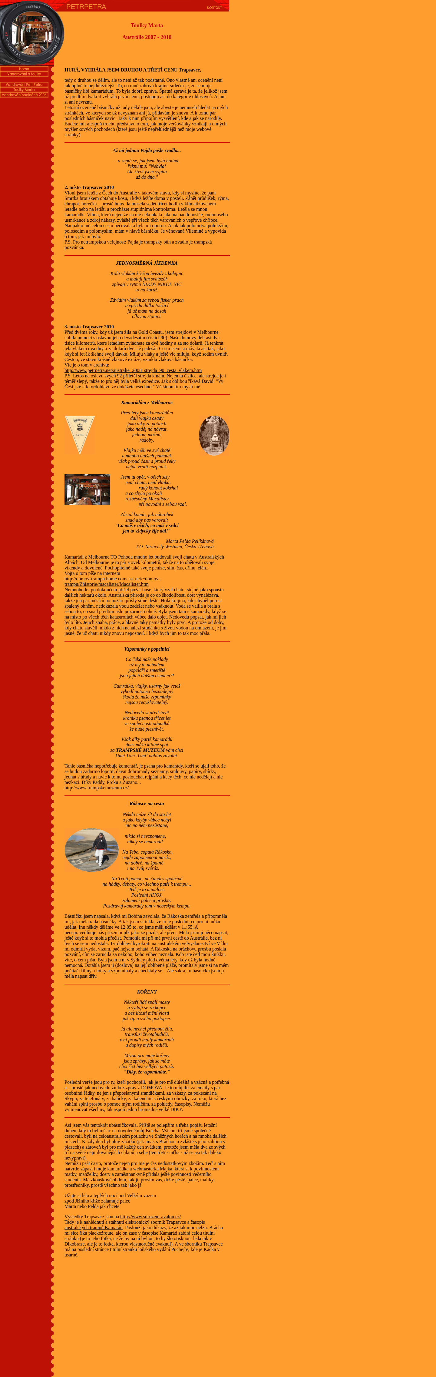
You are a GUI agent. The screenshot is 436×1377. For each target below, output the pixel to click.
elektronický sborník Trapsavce (155, 1222)
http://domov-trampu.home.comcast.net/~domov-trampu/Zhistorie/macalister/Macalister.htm (112, 581)
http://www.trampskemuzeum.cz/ (96, 787)
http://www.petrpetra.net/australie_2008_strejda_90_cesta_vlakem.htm (133, 370)
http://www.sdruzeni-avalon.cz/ (150, 1216)
